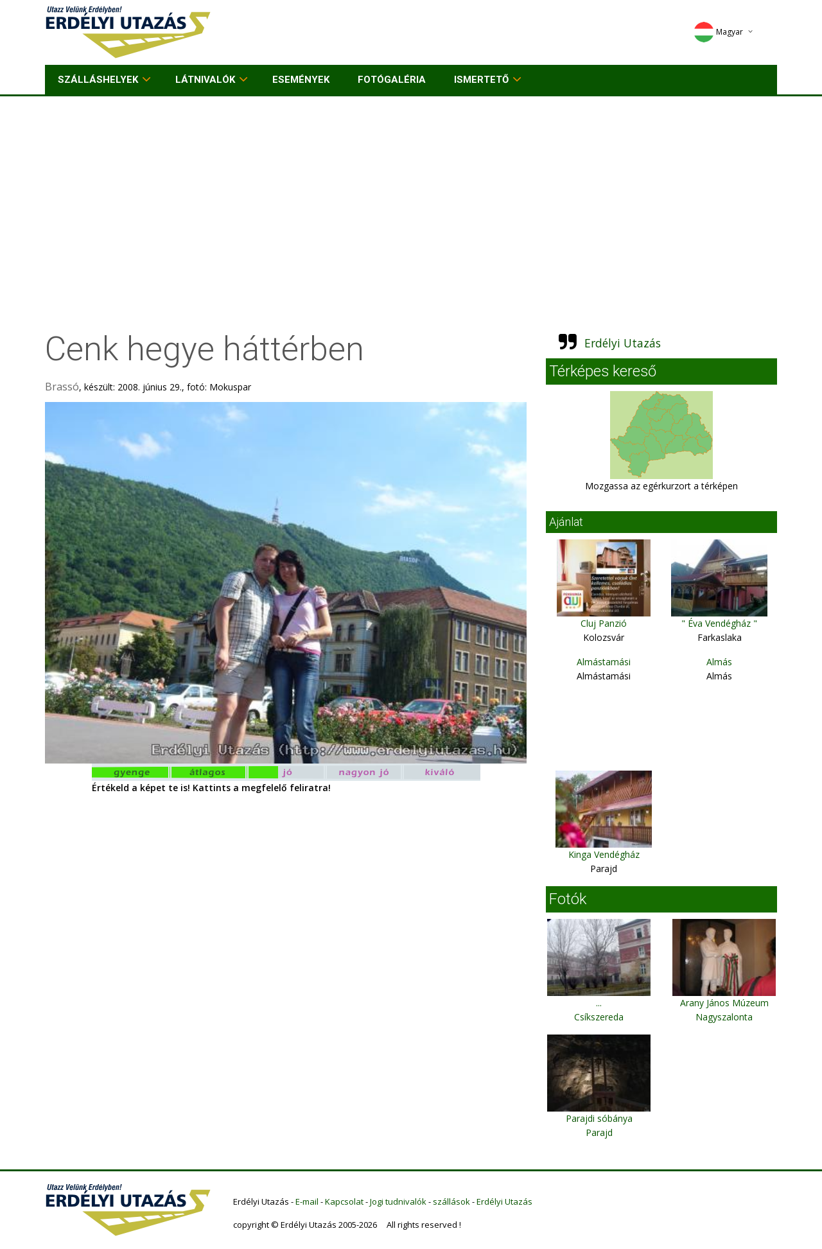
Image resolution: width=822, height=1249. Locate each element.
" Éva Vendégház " (719, 623)
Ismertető (481, 79)
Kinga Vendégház (604, 854)
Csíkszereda (599, 1017)
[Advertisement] (411, 193)
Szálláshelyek (98, 79)
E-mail (307, 1201)
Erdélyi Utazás (622, 343)
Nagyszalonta (724, 1017)
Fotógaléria (392, 79)
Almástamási (604, 662)
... (599, 1003)
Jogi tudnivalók (398, 1201)
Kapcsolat (344, 1201)
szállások (451, 1201)
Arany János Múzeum (724, 1003)
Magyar (718, 31)
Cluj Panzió (604, 623)
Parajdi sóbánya (599, 1118)
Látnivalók (205, 79)
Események (300, 79)
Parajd (599, 1132)
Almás (719, 662)
